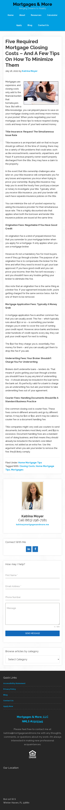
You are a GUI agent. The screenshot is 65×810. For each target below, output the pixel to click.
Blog (5, 695)
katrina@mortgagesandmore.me (32, 524)
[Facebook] (35, 549)
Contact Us (8, 701)
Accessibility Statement (14, 683)
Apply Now (8, 706)
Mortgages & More (32, 4)
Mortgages (17, 469)
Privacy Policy (9, 689)
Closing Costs (27, 466)
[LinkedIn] (28, 549)
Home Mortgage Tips (30, 462)
